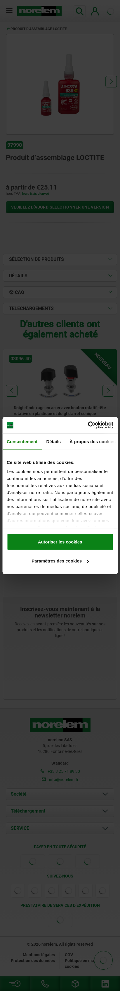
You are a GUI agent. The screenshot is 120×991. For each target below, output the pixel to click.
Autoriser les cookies (60, 541)
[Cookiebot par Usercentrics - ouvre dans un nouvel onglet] (87, 425)
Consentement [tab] (22, 441)
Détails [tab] (53, 441)
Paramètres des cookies (60, 560)
